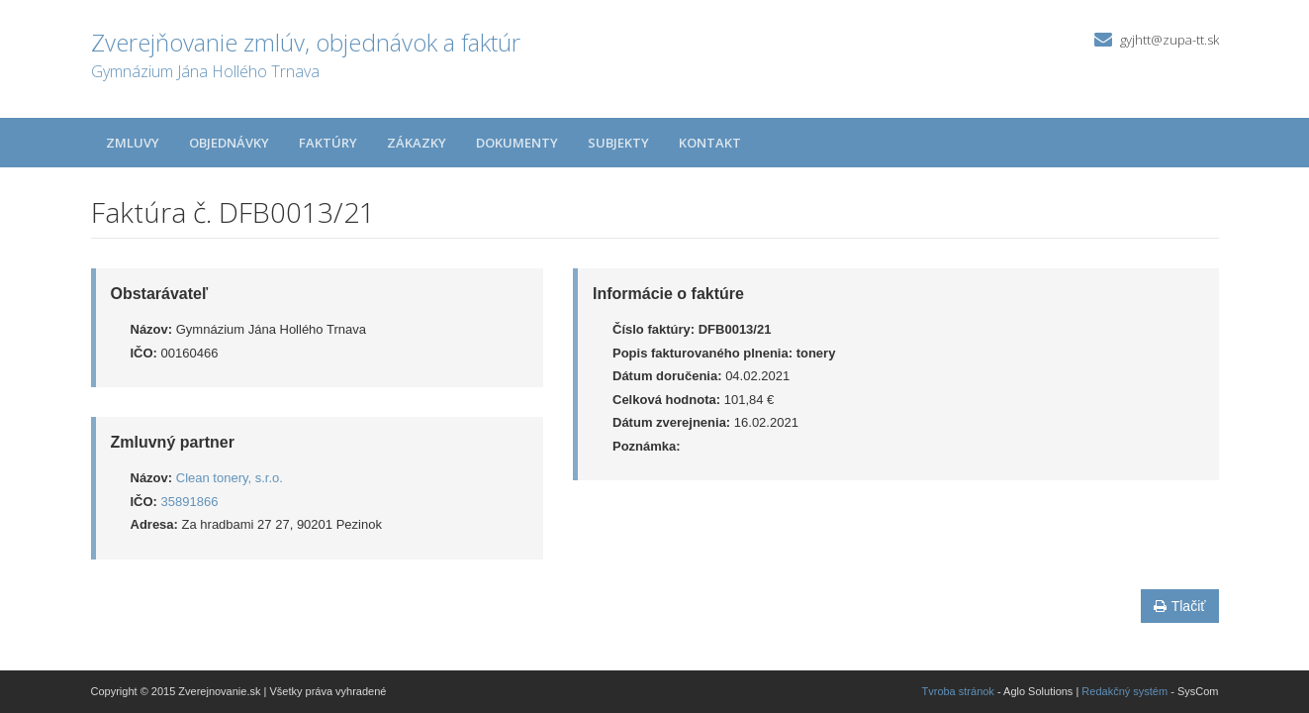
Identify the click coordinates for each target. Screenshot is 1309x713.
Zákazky (416, 143)
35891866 (190, 501)
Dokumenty (517, 143)
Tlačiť (1180, 606)
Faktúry (328, 143)
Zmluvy (132, 143)
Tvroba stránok (958, 691)
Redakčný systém (1124, 691)
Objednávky (229, 143)
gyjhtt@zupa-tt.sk (1169, 40)
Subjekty (618, 143)
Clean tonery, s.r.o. (229, 477)
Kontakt (710, 143)
